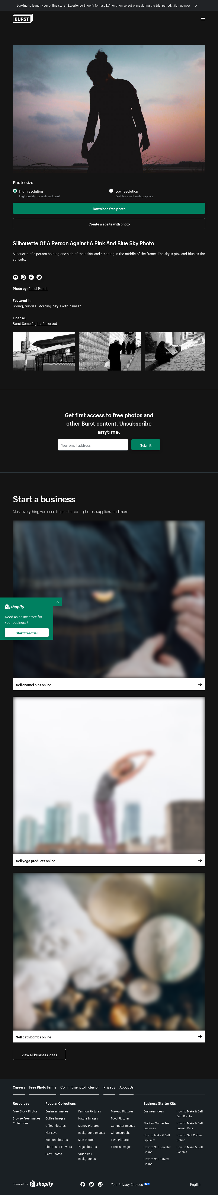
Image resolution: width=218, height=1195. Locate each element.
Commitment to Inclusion (79, 1086)
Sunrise (30, 305)
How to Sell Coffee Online (189, 1137)
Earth (64, 305)
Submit (145, 445)
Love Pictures (120, 1139)
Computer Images (123, 1125)
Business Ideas (154, 1111)
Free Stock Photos (25, 1111)
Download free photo (109, 208)
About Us (126, 1086)
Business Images (56, 1111)
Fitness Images (121, 1146)
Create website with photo (109, 223)
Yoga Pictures (87, 1146)
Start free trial (27, 632)
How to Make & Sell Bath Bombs (189, 1113)
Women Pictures (56, 1139)
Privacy (109, 1086)
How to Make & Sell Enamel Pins (189, 1125)
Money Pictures (88, 1125)
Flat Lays (51, 1132)
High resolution (31, 191)
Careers (19, 1086)
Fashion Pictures (89, 1111)
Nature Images (88, 1118)
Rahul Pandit (38, 288)
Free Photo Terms (42, 1086)
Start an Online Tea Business (156, 1125)
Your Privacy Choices (130, 1184)
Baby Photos (53, 1153)
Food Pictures (120, 1118)
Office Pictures (55, 1125)
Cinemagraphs (120, 1132)
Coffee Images (55, 1118)
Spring (18, 305)
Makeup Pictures (122, 1111)
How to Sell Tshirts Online (156, 1161)
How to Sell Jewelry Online (157, 1149)
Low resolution (126, 191)
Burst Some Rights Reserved (35, 323)
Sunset (75, 305)
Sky (55, 305)
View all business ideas (39, 1054)
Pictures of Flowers (58, 1146)
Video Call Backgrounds (87, 1156)
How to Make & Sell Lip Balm (157, 1137)
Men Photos (86, 1139)
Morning (44, 305)
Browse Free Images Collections (26, 1120)
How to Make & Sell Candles (189, 1149)
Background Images (91, 1132)
